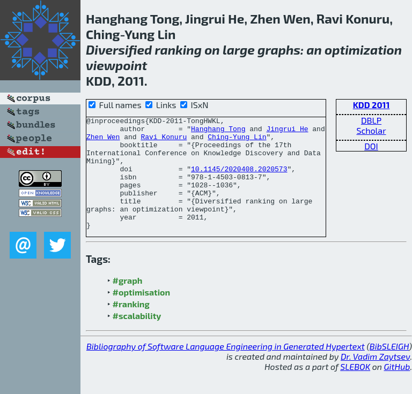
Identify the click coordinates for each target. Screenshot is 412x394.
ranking (178, 49)
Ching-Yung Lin (237, 141)
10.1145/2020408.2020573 (239, 180)
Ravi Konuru (164, 141)
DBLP (371, 120)
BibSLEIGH (389, 368)
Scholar (371, 130)
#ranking (131, 326)
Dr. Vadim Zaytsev (375, 379)
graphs (279, 49)
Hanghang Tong (218, 132)
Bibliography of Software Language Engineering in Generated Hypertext (225, 368)
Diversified (119, 49)
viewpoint (116, 65)
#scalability (137, 338)
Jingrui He (287, 132)
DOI (371, 146)
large (239, 49)
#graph (128, 303)
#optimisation (142, 314)
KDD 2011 (371, 105)
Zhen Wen (103, 141)
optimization (363, 49)
